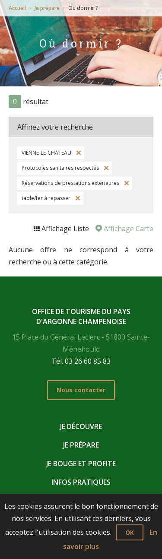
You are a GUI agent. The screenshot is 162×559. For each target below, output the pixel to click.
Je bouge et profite (81, 463)
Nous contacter (81, 390)
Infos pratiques (81, 482)
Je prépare (47, 8)
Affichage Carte (127, 228)
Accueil (17, 8)
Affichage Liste (64, 228)
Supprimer (77, 152)
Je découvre (81, 426)
